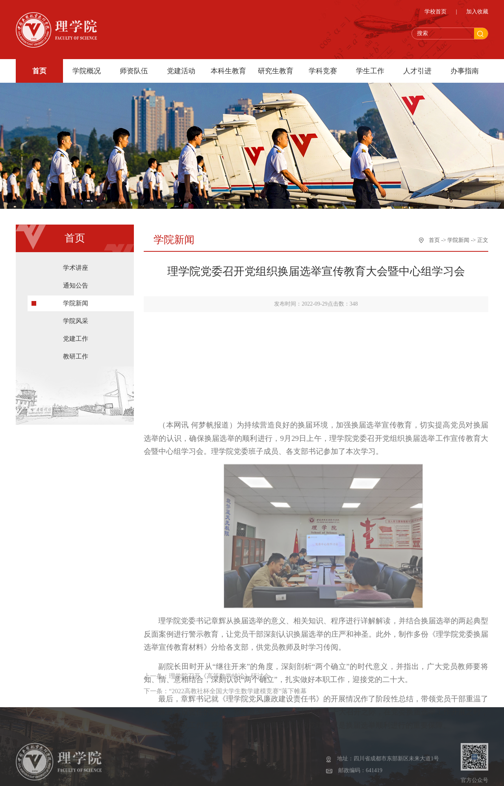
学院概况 (86, 71)
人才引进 (417, 71)
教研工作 (75, 356)
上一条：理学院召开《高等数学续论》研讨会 (207, 694)
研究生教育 (275, 71)
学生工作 (370, 71)
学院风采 (75, 321)
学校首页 (435, 12)
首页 (39, 71)
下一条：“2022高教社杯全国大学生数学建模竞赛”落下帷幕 (225, 709)
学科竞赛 (323, 71)
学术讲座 (75, 267)
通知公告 (75, 285)
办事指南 (464, 71)
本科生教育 (228, 71)
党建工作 (75, 338)
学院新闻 (75, 303)
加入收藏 (477, 12)
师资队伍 (134, 71)
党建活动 (181, 71)
